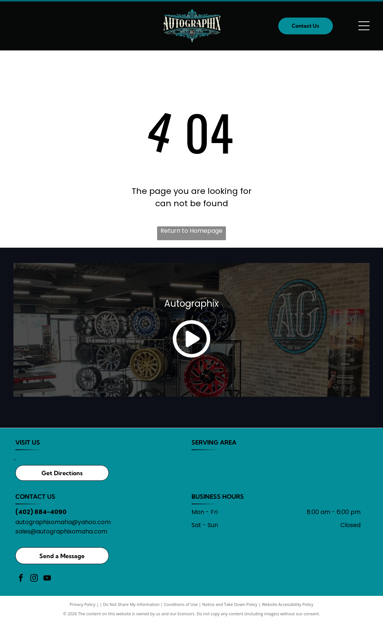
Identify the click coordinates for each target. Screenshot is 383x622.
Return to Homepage (191, 230)
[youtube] (47, 578)
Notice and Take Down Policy (230, 604)
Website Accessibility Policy (287, 604)
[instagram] (34, 578)
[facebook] (21, 578)
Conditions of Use (181, 604)
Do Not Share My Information (131, 604)
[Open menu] (364, 25)
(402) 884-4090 (41, 512)
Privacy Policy (82, 604)
